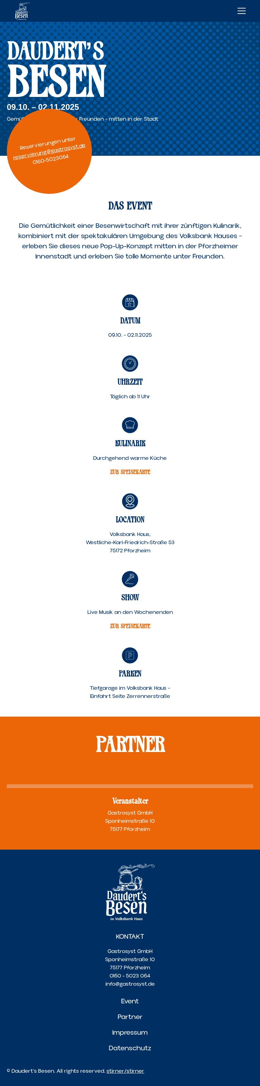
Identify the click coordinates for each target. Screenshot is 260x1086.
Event (130, 1001)
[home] (22, 11)
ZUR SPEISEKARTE (130, 472)
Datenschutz (130, 1048)
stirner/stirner (125, 1071)
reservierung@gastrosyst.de (49, 151)
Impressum (130, 1032)
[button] (240, 11)
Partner (130, 1017)
